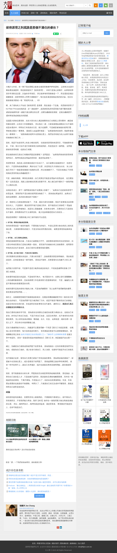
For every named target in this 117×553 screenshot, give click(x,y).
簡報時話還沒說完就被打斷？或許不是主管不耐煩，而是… (31, 475)
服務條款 (73, 543)
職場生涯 (17, 20)
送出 (107, 33)
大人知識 (14, 13)
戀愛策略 (97, 321)
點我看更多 (40, 496)
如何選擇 (99, 165)
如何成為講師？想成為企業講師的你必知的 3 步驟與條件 (99, 229)
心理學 (91, 321)
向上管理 (92, 213)
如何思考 (92, 199)
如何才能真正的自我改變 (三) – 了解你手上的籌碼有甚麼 (43, 334)
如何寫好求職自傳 (95, 171)
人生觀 (91, 197)
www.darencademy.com (27, 508)
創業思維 (104, 197)
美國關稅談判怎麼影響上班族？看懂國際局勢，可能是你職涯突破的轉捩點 (99, 282)
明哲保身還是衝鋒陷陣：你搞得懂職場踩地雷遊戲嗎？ (29, 479)
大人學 (85, 125)
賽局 (97, 310)
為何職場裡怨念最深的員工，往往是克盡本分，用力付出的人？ (99, 208)
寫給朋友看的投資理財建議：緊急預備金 (99, 328)
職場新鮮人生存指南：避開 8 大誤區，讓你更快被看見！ (30, 491)
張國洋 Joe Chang (25, 33)
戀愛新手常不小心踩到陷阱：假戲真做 (99, 317)
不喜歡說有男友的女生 (97, 338)
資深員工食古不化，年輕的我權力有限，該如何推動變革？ (99, 348)
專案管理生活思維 (44, 543)
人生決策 (92, 165)
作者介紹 (25, 13)
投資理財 (92, 332)
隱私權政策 (64, 543)
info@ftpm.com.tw (85, 547)
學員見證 (63, 13)
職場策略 (99, 213)
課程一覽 (34, 13)
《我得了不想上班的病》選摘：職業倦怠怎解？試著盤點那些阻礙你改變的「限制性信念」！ (99, 267)
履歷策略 (92, 174)
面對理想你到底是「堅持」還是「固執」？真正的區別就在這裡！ (99, 191)
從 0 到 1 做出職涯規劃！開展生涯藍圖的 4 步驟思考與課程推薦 (99, 242)
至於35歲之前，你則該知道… (99, 180)
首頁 (6, 13)
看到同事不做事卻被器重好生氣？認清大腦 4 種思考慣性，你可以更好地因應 (37, 482)
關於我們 (53, 13)
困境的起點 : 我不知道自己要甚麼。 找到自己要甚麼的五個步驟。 (100, 160)
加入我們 (81, 543)
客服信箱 (100, 101)
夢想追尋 (92, 233)
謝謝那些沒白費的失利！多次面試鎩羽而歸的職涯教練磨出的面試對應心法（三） (99, 304)
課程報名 (44, 13)
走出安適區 (106, 213)
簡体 (109, 13)
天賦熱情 (92, 247)
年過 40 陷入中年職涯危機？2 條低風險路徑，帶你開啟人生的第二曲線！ (99, 255)
